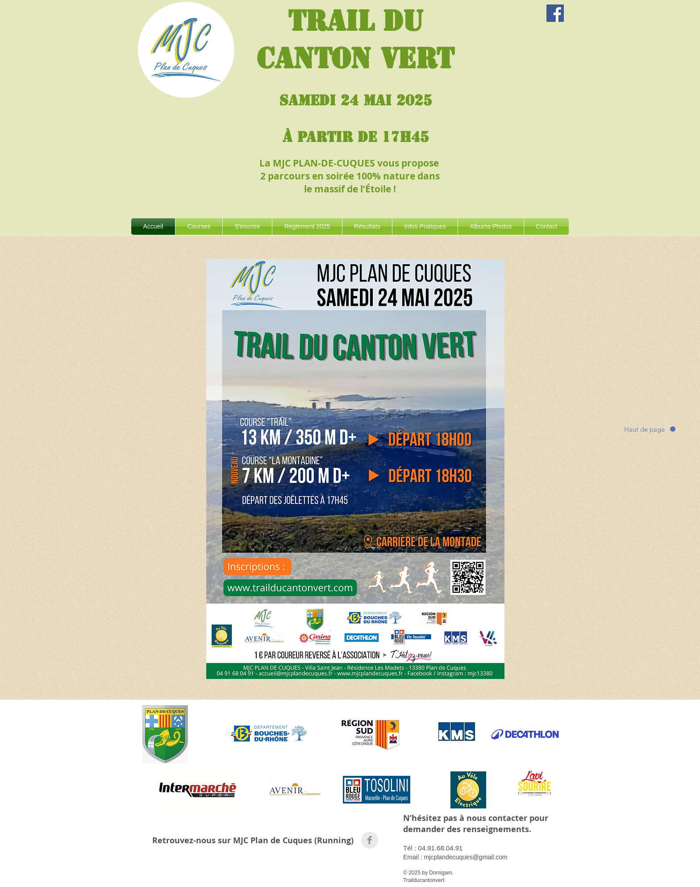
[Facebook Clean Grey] (369, 840)
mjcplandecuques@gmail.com (466, 857)
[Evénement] (555, 13)
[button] (198, 226)
